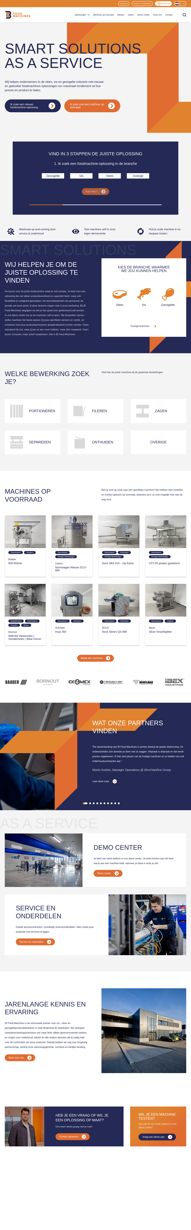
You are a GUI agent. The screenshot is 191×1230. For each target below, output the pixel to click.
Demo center (108, 873)
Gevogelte (53, 176)
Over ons (157, 14)
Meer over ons (20, 1058)
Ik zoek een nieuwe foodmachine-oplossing (32, 106)
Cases (131, 14)
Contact (168, 14)
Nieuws (120, 14)
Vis (81, 176)
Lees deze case (104, 781)
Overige (138, 176)
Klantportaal (163, 4)
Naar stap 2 (96, 191)
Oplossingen (82, 15)
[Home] (17, 15)
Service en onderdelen (142, 4)
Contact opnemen (72, 1137)
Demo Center (143, 14)
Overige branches (144, 326)
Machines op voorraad (103, 14)
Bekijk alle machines (95, 658)
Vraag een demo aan (157, 1137)
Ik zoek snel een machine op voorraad (92, 106)
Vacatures (124, 4)
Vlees (109, 176)
